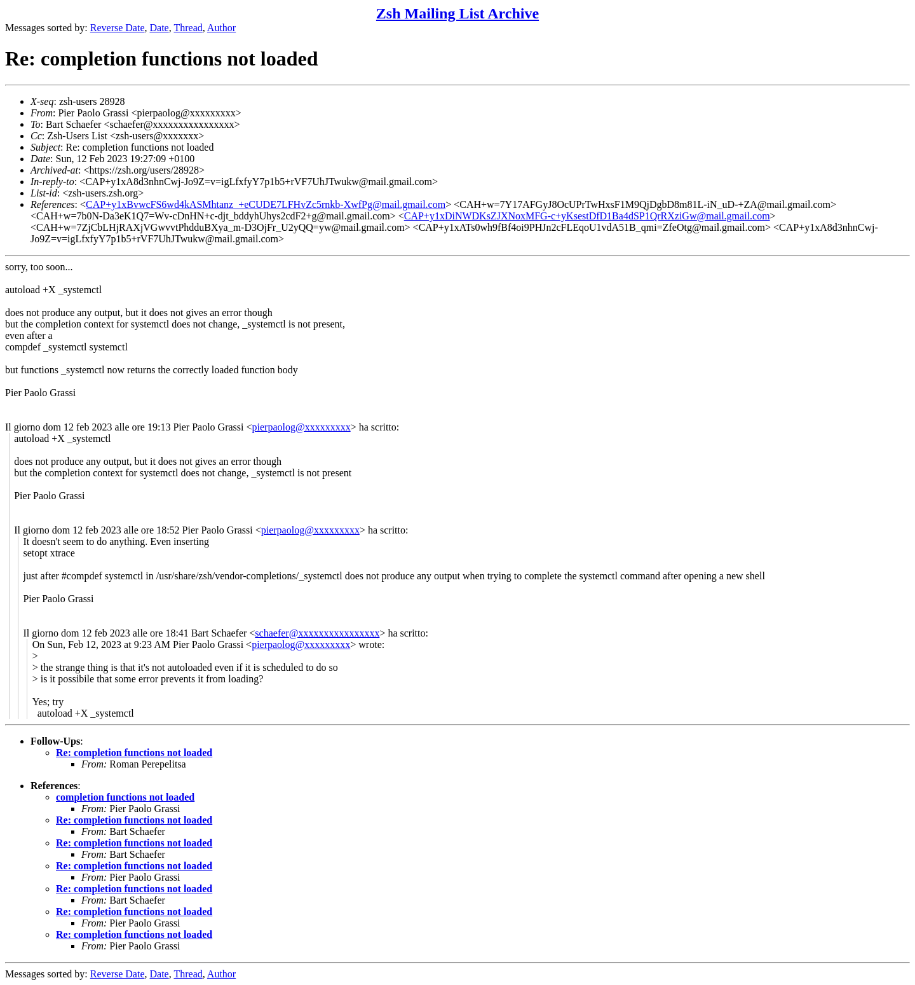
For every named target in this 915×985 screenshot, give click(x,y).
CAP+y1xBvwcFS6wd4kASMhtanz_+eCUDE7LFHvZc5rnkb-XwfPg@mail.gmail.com (265, 204)
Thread (187, 27)
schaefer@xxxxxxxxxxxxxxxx (317, 633)
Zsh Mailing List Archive (457, 13)
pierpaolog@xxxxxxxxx (301, 427)
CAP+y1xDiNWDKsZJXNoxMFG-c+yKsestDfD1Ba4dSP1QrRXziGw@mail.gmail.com (587, 215)
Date (159, 27)
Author (221, 27)
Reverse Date (117, 27)
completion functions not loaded (125, 797)
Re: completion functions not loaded (134, 752)
